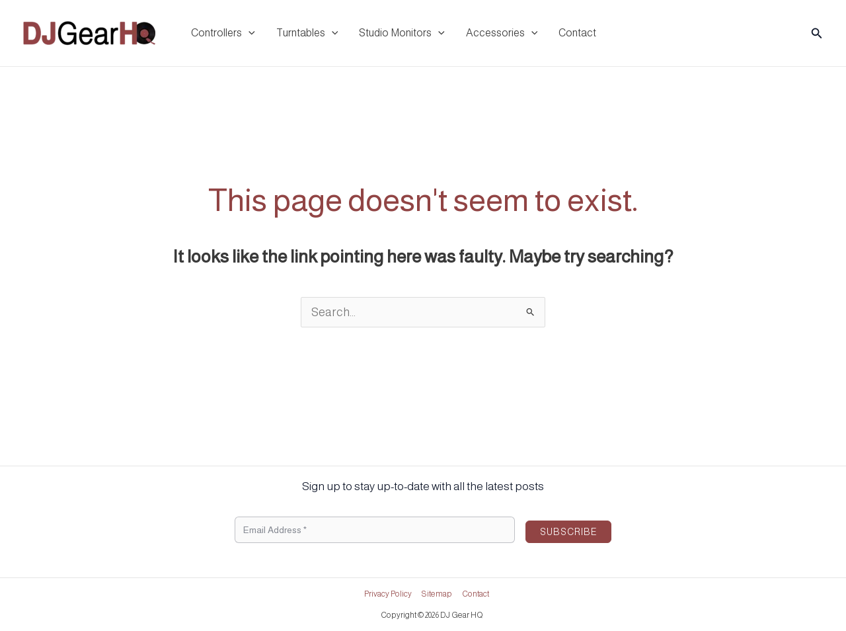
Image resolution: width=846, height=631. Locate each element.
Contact (577, 32)
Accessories (502, 33)
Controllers (223, 33)
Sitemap (437, 594)
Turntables (307, 33)
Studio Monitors (402, 33)
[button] (817, 33)
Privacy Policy (388, 594)
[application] (248, 33)
